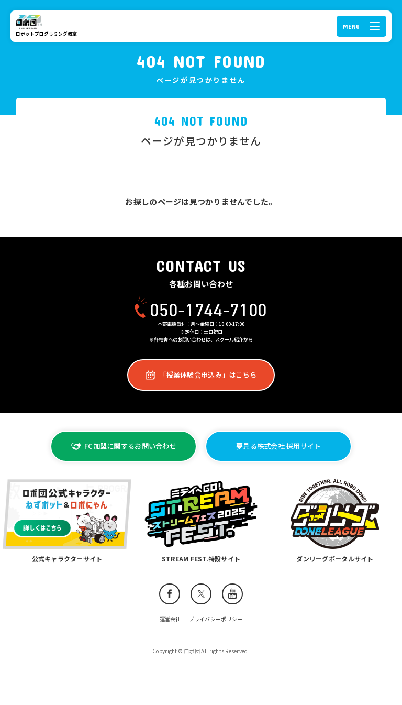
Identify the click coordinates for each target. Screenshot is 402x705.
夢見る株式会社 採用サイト (278, 446)
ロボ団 (30, 22)
